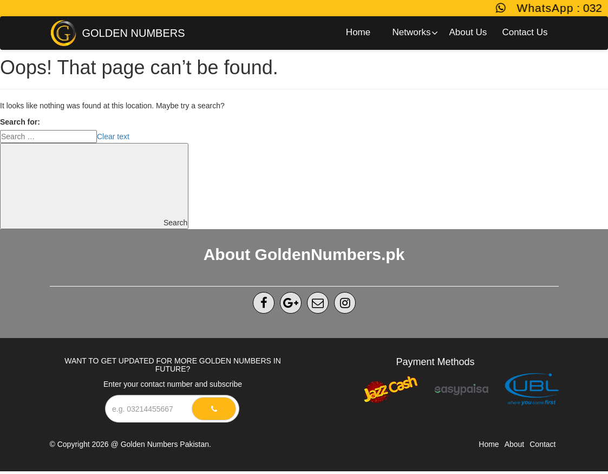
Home (489, 444)
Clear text (113, 136)
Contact (542, 444)
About (515, 444)
